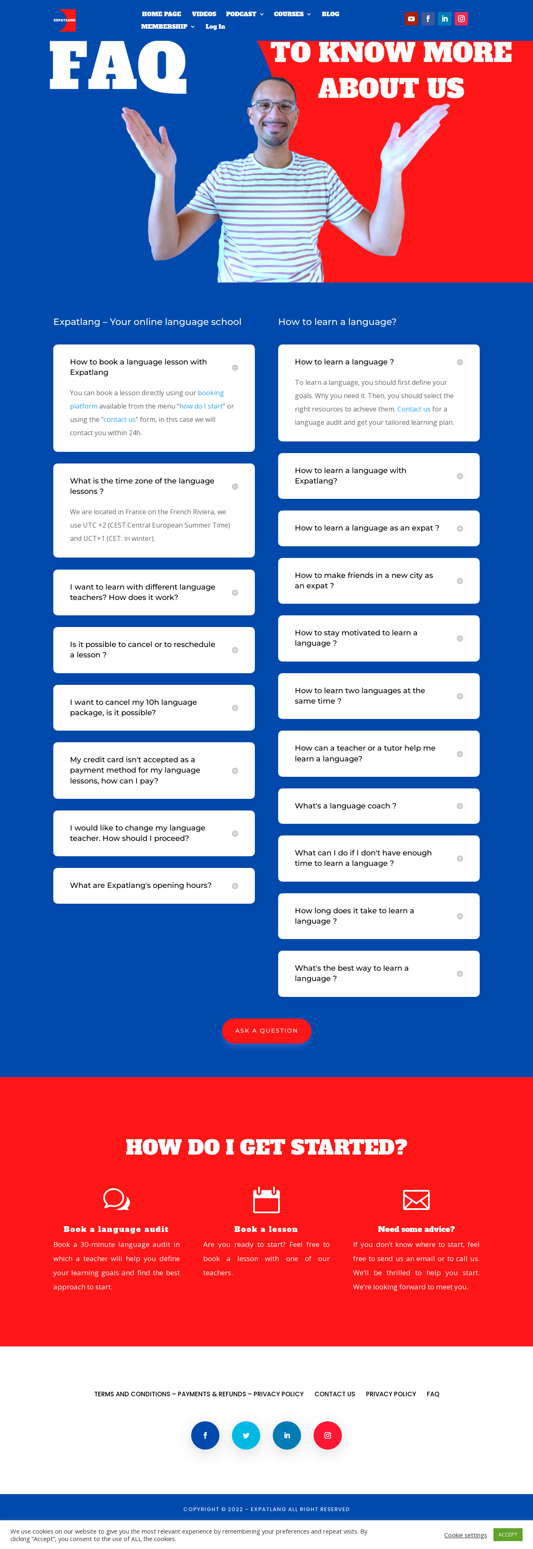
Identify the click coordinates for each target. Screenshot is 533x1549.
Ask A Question (266, 1055)
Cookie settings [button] (465, 1535)
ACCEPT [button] (508, 1534)
